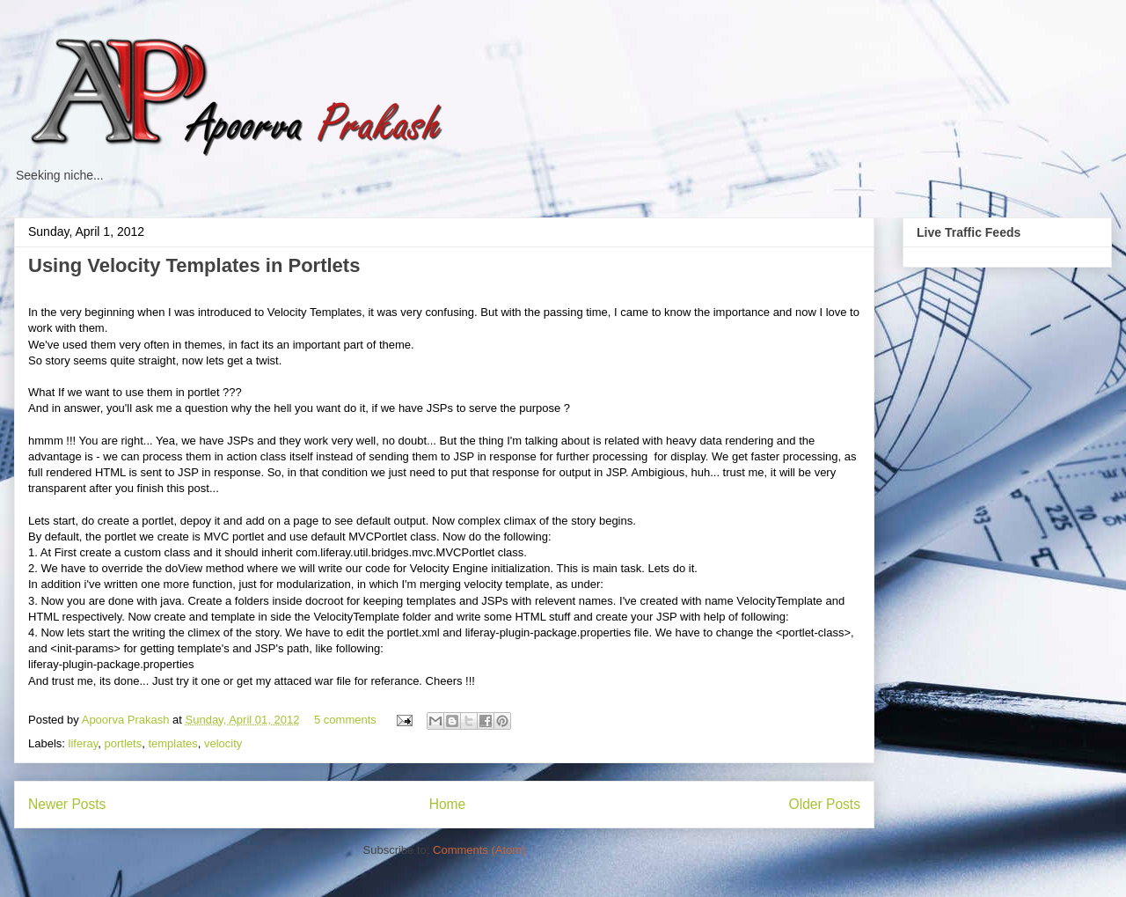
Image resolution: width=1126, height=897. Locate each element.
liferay (84, 743)
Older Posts (824, 804)
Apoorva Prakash (127, 719)
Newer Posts (67, 804)
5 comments (345, 719)
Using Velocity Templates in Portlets (194, 265)
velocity (223, 743)
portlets (124, 743)
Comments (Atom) (479, 850)
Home (447, 804)
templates (172, 743)
